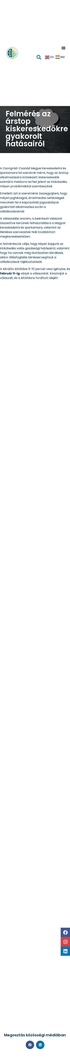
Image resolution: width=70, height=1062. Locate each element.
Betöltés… (35, 651)
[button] (63, 48)
